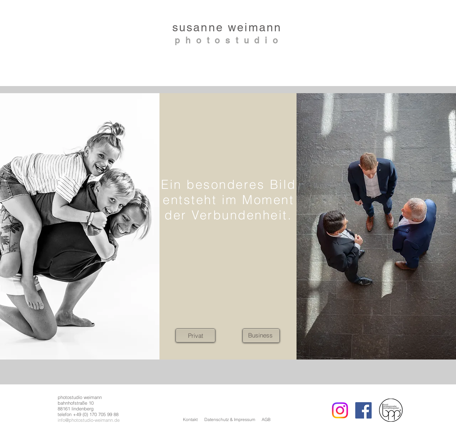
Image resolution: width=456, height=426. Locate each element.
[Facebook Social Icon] (363, 410)
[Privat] (195, 335)
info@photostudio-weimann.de (89, 420)
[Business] (260, 335)
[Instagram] (340, 410)
